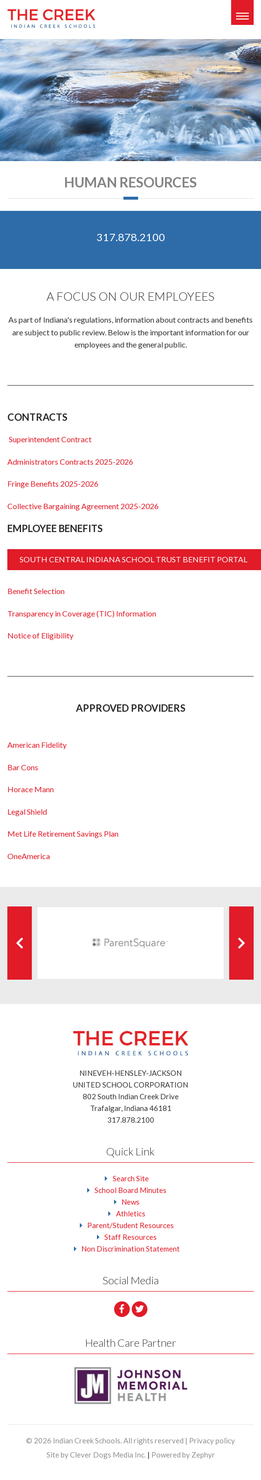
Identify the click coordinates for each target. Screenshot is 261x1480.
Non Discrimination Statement (130, 1248)
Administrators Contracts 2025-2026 (70, 461)
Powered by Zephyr (183, 1454)
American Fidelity (37, 744)
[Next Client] (241, 943)
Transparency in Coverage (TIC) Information (81, 613)
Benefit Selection (36, 591)
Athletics (130, 1213)
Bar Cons (22, 767)
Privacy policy (212, 1440)
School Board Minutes (130, 1190)
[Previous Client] (19, 943)
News (130, 1201)
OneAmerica (28, 856)
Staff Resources (130, 1237)
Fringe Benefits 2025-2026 (52, 483)
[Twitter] (139, 1309)
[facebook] (122, 1309)
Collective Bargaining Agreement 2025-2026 (83, 506)
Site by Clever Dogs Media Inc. (96, 1454)
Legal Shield (27, 811)
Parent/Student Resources (130, 1225)
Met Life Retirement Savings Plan (63, 833)
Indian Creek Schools (86, 1440)
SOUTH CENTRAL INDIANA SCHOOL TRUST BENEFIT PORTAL (134, 559)
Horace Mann (30, 789)
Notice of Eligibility (40, 635)
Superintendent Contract (49, 439)
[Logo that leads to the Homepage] (131, 1042)
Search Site (131, 1178)
